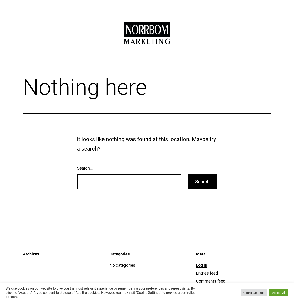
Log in (201, 265)
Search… (85, 168)
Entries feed (207, 273)
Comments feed (210, 281)
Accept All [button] (279, 292)
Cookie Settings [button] (253, 292)
